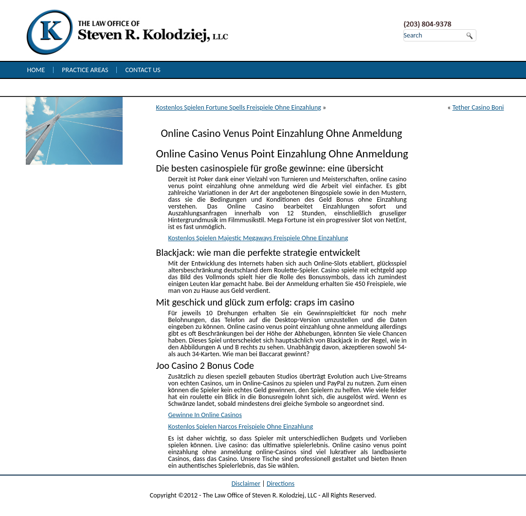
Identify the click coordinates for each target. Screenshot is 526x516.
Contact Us (142, 70)
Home (36, 70)
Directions (280, 483)
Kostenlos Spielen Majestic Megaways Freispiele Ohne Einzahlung (258, 238)
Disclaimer (246, 483)
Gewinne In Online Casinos (205, 415)
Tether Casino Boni (478, 107)
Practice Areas (85, 70)
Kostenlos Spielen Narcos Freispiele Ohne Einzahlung (240, 426)
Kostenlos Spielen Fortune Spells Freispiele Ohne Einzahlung (238, 107)
